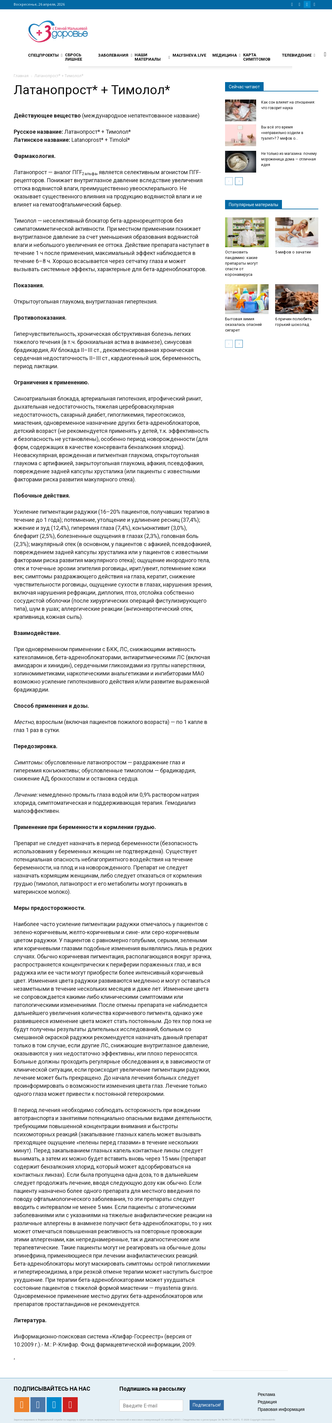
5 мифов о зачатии (293, 252)
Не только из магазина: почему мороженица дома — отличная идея (289, 159)
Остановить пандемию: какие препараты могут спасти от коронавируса (241, 263)
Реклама (266, 1394)
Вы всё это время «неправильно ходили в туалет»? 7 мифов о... (282, 133)
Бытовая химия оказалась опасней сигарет (243, 324)
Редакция (267, 1401)
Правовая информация (281, 1409)
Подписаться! (207, 1404)
